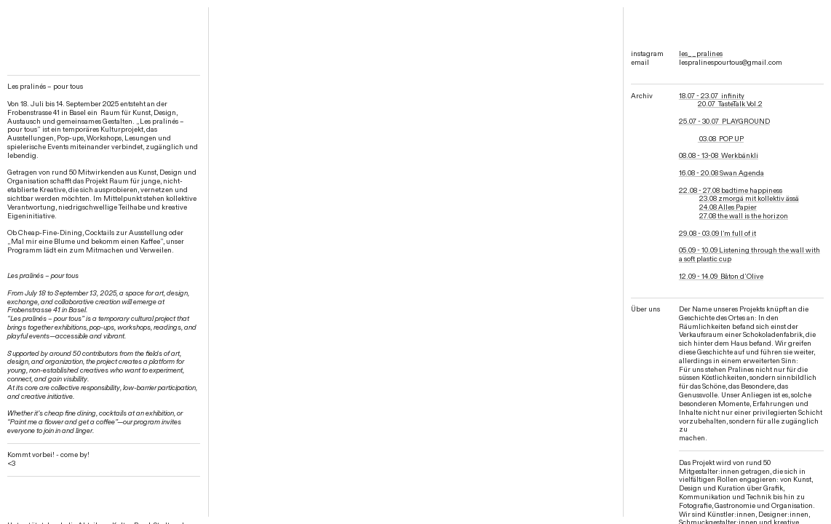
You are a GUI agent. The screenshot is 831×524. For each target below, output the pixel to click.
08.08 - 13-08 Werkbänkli (718, 156)
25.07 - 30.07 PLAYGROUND (724, 121)
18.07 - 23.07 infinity (711, 96)
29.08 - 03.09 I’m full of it (717, 234)
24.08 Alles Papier (728, 207)
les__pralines (701, 54)
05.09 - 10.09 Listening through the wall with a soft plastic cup (749, 254)
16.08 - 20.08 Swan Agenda (721, 173)
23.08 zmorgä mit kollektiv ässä (749, 199)
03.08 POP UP (721, 139)
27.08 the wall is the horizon (743, 216)
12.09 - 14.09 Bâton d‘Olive (721, 276)
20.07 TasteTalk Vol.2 (730, 104)
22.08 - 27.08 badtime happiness (730, 191)
